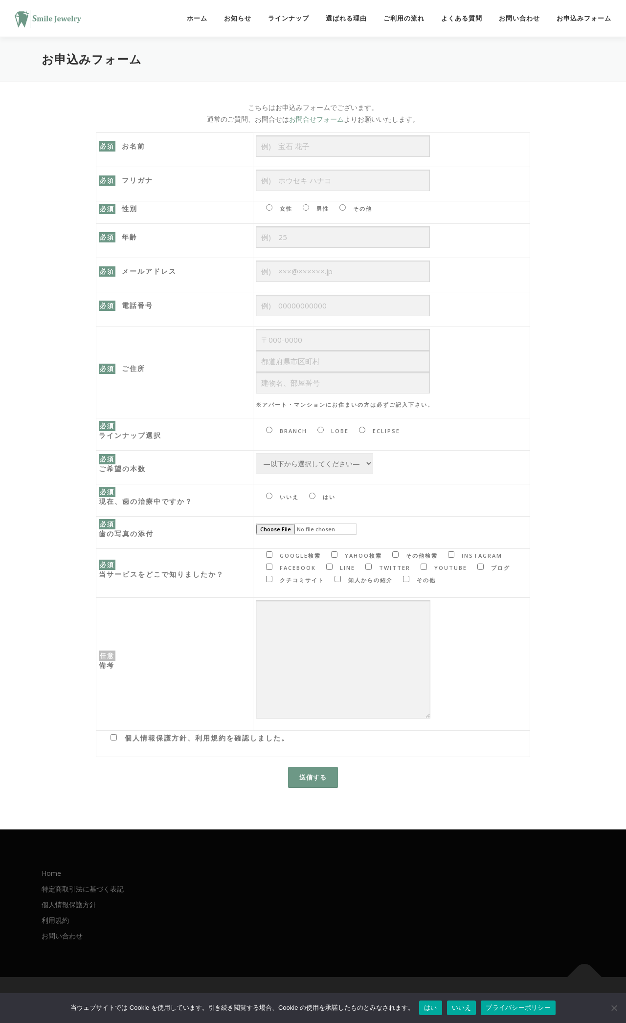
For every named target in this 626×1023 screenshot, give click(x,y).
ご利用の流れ (404, 18)
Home (51, 873)
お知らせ (237, 18)
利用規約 (55, 920)
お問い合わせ (519, 18)
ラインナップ (288, 18)
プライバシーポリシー (518, 1007)
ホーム (197, 18)
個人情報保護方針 (69, 904)
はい (430, 1007)
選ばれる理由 (346, 18)
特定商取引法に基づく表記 (83, 888)
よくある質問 (461, 18)
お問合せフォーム (316, 119)
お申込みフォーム (584, 18)
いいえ (461, 1007)
